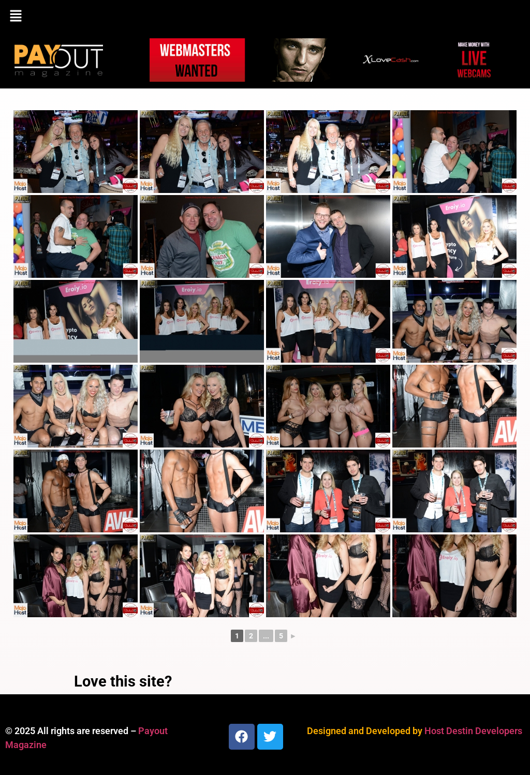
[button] (265, 16)
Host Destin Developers (473, 730)
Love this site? (123, 681)
